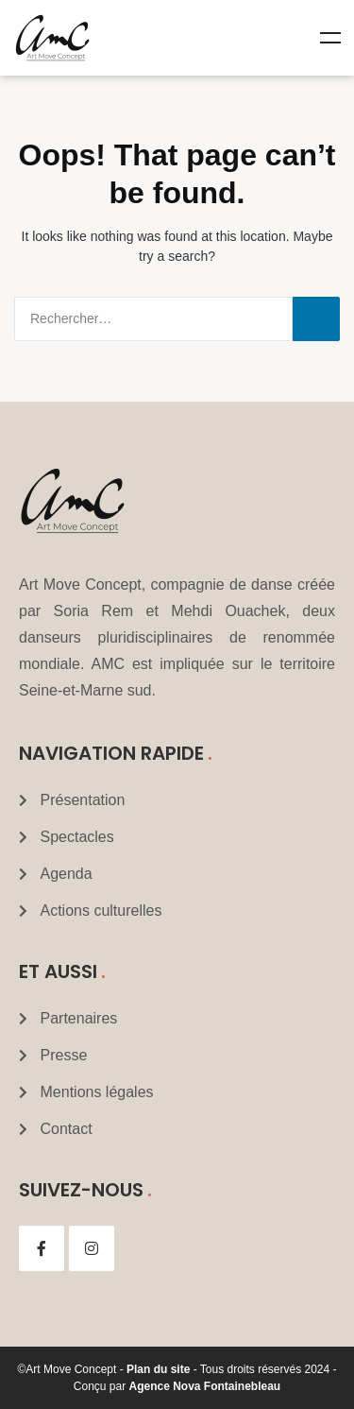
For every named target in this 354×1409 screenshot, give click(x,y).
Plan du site (158, 1369)
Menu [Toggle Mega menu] (330, 37)
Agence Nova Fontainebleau (205, 1386)
